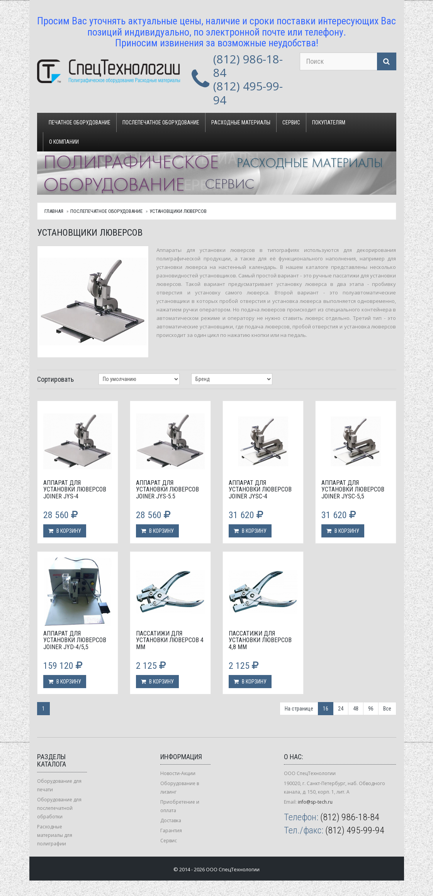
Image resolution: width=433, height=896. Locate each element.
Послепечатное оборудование (160, 122)
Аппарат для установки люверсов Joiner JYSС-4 (260, 489)
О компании (64, 142)
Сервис (291, 122)
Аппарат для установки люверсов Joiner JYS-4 (74, 489)
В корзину (64, 531)
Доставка (170, 820)
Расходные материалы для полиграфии (54, 835)
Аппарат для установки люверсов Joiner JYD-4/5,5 (74, 640)
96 (371, 709)
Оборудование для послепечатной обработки (59, 808)
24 (340, 709)
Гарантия (171, 830)
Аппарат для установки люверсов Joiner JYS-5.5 (167, 489)
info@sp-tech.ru (315, 802)
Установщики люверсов (178, 211)
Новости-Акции (177, 773)
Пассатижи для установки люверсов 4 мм (170, 640)
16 (325, 709)
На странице (299, 709)
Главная (53, 211)
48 (355, 709)
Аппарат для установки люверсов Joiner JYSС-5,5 (352, 489)
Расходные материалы (240, 122)
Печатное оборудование (79, 122)
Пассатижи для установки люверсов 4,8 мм (260, 640)
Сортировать (55, 379)
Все (387, 709)
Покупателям (328, 122)
